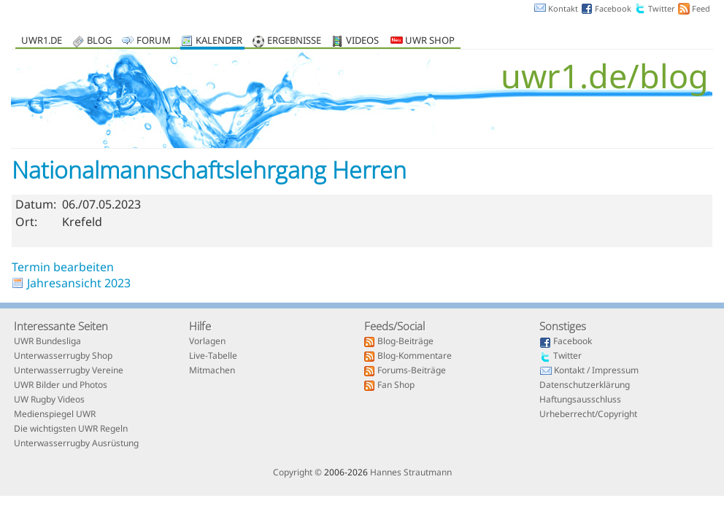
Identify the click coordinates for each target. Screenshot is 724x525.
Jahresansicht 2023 (79, 283)
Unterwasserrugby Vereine (68, 371)
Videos (362, 41)
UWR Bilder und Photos (60, 386)
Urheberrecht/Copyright (588, 415)
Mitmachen (212, 371)
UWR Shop (422, 41)
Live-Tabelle (213, 356)
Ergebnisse (294, 41)
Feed (701, 8)
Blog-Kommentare (414, 356)
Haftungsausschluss (580, 400)
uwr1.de (41, 41)
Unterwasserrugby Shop (63, 356)
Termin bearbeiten (63, 267)
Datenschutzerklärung (584, 386)
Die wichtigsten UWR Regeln (71, 429)
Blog (99, 41)
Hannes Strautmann (411, 472)
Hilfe (200, 326)
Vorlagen (207, 342)
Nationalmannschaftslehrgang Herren (209, 169)
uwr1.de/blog (605, 75)
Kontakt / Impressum (596, 371)
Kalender (219, 41)
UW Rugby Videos (49, 400)
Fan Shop (396, 386)
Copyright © (297, 472)
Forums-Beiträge (411, 371)
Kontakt (563, 8)
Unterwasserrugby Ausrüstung (76, 444)
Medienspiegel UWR (55, 415)
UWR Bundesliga (47, 342)
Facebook (613, 8)
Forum (153, 41)
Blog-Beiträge (405, 342)
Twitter (661, 8)
